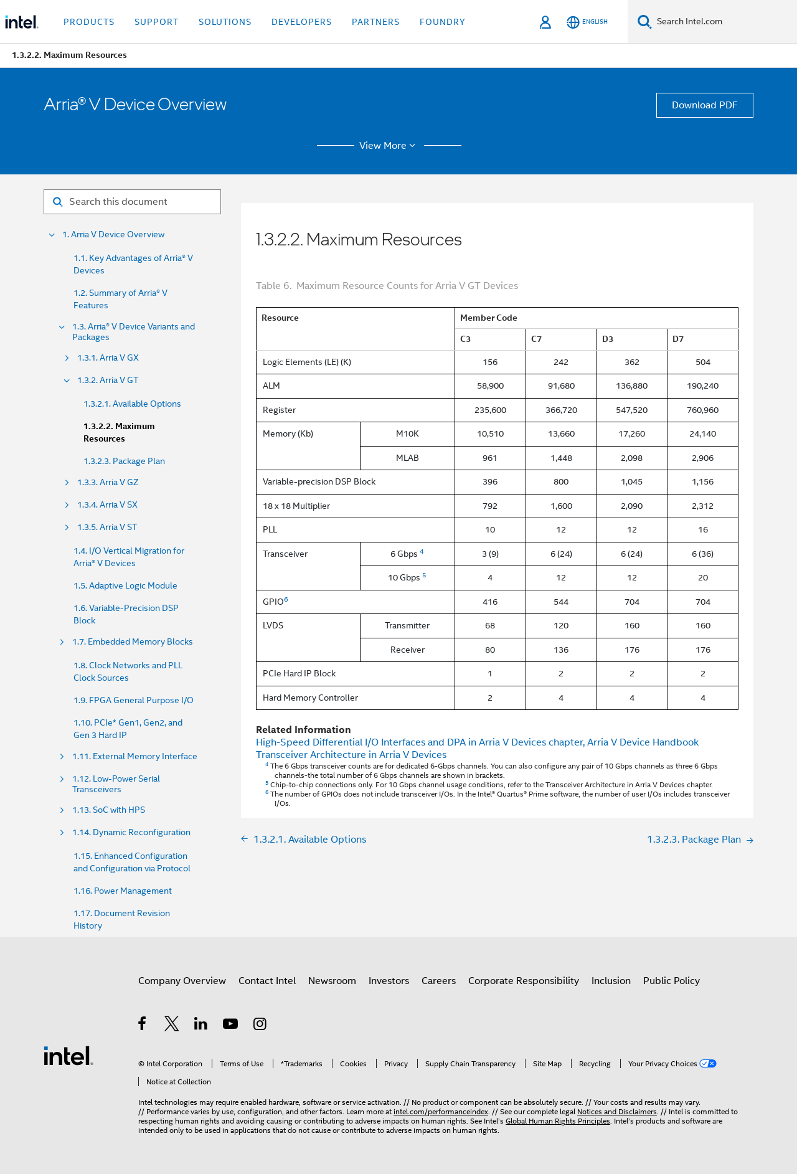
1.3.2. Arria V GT (107, 380)
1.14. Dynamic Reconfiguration (131, 832)
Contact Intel (267, 981)
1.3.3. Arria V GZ (107, 482)
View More (389, 146)
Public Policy (671, 981)
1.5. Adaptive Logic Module (125, 585)
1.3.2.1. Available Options (132, 403)
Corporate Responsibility (523, 981)
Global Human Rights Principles (558, 1120)
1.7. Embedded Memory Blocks (132, 642)
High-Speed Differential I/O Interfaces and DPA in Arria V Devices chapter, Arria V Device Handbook (477, 742)
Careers (439, 981)
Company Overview (182, 981)
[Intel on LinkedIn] (201, 1026)
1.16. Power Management (122, 890)
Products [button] (89, 21)
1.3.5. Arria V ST (107, 527)
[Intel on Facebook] (143, 1026)
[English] (587, 22)
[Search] (645, 21)
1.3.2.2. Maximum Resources (119, 432)
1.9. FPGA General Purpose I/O (133, 700)
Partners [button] (376, 21)
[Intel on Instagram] (260, 1026)
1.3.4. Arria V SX (107, 504)
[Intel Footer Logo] (68, 1055)
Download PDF (705, 105)
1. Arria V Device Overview (113, 234)
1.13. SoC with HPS (108, 810)
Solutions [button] (225, 21)
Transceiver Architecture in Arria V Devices (351, 755)
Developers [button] (301, 21)
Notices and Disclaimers (617, 1111)
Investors (389, 981)
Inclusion (611, 981)
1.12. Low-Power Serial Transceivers (116, 784)
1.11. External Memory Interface (134, 756)
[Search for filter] (132, 201)
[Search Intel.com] (724, 21)
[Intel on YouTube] (231, 1026)
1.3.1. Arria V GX (108, 358)
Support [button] (156, 21)
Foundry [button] (443, 21)
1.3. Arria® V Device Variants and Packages (133, 332)
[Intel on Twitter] (172, 1026)
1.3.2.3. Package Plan (124, 460)
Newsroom (332, 981)
